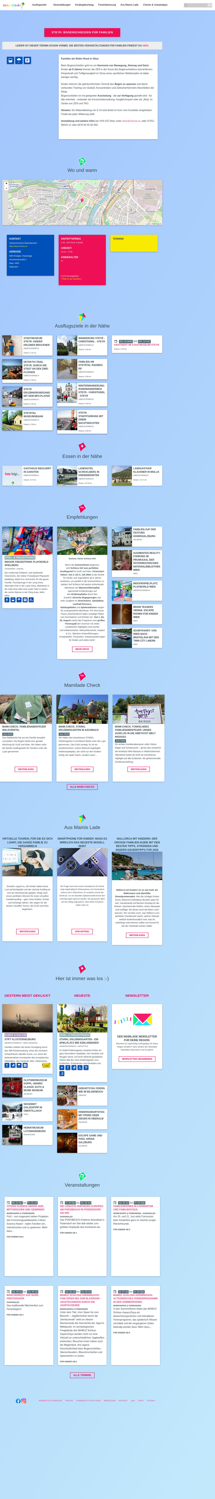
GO (210, 5)
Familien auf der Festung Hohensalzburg (144, 532)
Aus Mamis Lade (130, 5)
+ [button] (6, 184)
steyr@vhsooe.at (131, 121)
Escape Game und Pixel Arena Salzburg (90, 1161)
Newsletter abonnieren (137, 1081)
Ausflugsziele (39, 5)
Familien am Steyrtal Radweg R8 (90, 365)
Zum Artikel (82, 954)
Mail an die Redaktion (71, 279)
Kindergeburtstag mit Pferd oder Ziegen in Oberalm (91, 1138)
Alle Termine (82, 1398)
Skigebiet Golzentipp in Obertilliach (33, 1130)
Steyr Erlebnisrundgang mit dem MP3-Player (37, 392)
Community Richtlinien (88, 1423)
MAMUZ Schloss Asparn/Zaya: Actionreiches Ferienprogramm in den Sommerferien (135, 1321)
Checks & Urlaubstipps (156, 5)
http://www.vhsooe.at (18, 246)
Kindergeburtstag (85, 5)
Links (140, 1423)
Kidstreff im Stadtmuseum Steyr (136, 345)
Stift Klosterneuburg (20, 1062)
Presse (69, 1423)
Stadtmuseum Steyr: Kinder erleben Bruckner (37, 341)
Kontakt (123, 1423)
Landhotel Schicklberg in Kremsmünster (88, 472)
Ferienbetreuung (108, 5)
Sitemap (151, 1423)
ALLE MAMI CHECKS (82, 809)
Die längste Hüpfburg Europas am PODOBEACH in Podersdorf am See (81, 1232)
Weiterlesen (26, 792)
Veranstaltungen (63, 5)
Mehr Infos (82, 649)
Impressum (110, 1423)
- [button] (6, 188)
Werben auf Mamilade (50, 1423)
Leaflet (147, 224)
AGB (133, 1423)
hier (145, 45)
